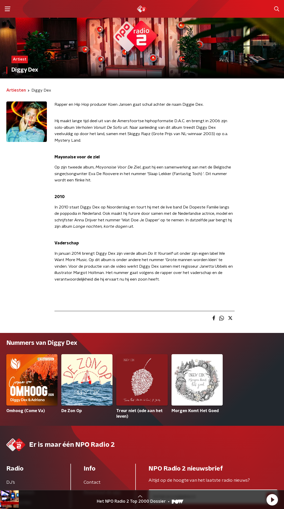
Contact (92, 482)
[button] (272, 500)
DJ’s (10, 482)
